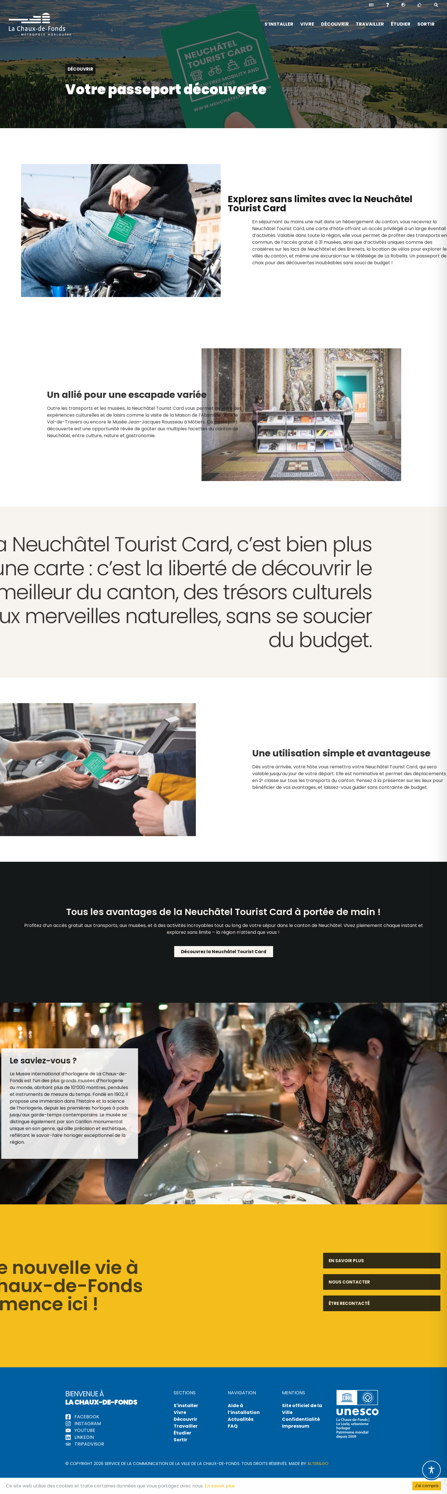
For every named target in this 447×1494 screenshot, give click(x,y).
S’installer (279, 24)
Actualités (240, 1419)
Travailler (370, 24)
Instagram (83, 1423)
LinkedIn (79, 1437)
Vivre (307, 24)
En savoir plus (220, 1486)
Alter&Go (317, 1463)
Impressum (295, 1426)
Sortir (426, 24)
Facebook (82, 1416)
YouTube (80, 1430)
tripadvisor (84, 1444)
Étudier (401, 24)
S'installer (186, 1405)
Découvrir (335, 24)
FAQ (232, 1426)
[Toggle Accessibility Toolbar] (431, 1470)
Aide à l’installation (244, 1409)
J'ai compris (426, 1486)
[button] (403, 5)
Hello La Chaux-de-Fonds (40, 24)
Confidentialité (301, 1419)
